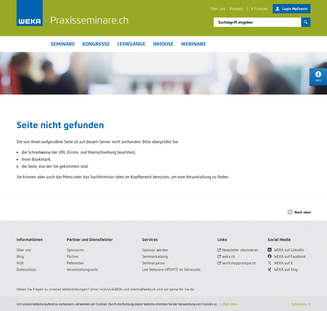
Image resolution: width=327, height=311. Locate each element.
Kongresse (96, 44)
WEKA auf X (280, 263)
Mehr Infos (230, 304)
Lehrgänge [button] (131, 44)
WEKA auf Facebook (287, 256)
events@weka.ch (143, 289)
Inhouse (163, 44)
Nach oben (299, 211)
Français (259, 8)
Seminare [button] (63, 44)
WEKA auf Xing (283, 269)
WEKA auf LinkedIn (286, 250)
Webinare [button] (193, 44)
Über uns (218, 8)
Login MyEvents (292, 9)
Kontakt (236, 8)
